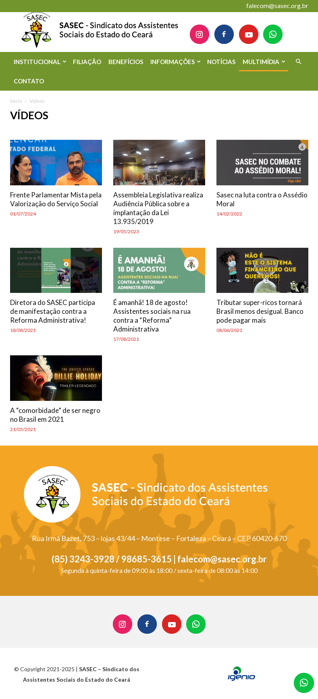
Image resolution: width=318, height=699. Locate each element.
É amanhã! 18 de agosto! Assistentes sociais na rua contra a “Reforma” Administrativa (152, 315)
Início (16, 101)
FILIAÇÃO (87, 61)
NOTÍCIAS (221, 61)
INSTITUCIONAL (40, 61)
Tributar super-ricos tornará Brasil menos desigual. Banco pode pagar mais (259, 311)
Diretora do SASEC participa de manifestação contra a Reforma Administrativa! (52, 311)
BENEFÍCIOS (125, 61)
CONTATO (29, 81)
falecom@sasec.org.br (277, 5)
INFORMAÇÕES (175, 61)
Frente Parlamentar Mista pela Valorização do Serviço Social (56, 199)
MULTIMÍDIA (264, 61)
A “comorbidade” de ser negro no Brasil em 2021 (55, 414)
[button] (298, 62)
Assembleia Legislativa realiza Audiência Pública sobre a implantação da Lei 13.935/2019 (158, 208)
